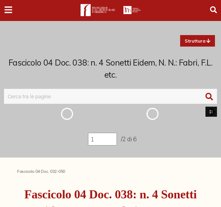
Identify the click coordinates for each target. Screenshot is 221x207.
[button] (197, 41)
